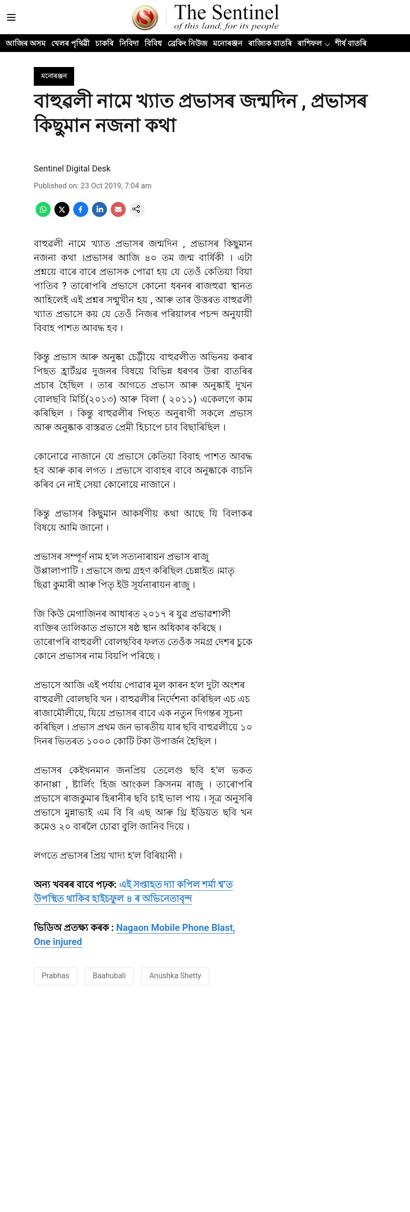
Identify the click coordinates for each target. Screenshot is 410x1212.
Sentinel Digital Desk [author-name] (72, 168)
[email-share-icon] (118, 214)
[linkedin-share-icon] (99, 214)
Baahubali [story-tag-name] (109, 975)
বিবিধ (153, 43)
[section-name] (54, 75)
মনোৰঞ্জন (228, 43)
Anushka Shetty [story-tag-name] (175, 975)
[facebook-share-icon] (80, 214)
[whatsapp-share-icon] (43, 214)
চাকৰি (104, 43)
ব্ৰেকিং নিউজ (187, 43)
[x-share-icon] (61, 214)
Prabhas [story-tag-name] (55, 975)
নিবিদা (129, 43)
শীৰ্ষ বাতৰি (350, 43)
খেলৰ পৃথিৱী (70, 43)
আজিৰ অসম (26, 43)
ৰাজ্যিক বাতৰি (270, 43)
